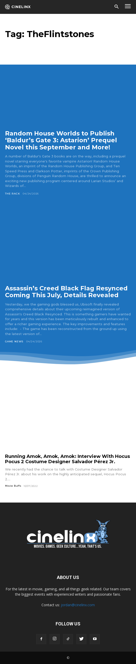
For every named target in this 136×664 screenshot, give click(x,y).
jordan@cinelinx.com (78, 604)
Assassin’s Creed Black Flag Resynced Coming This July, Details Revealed (66, 292)
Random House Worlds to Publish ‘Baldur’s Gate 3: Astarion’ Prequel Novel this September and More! (61, 140)
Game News (14, 341)
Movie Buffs (13, 485)
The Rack (12, 193)
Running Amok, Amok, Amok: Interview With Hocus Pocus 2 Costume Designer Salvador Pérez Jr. (67, 459)
